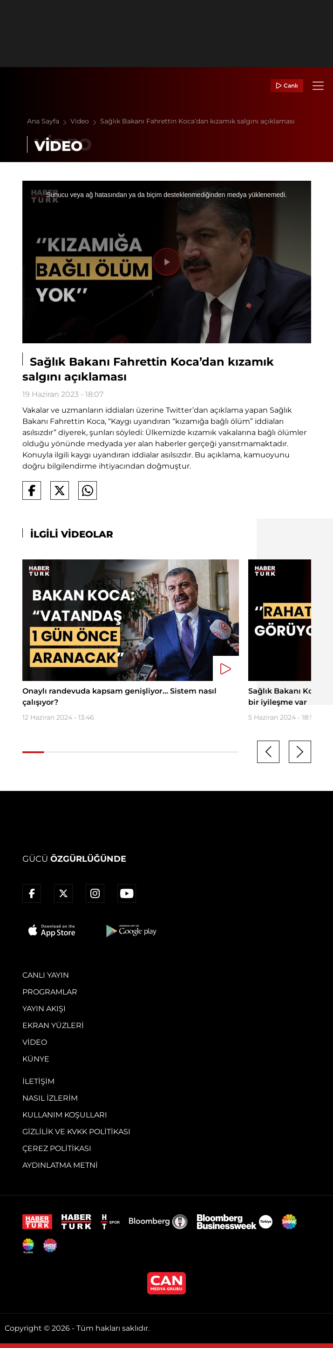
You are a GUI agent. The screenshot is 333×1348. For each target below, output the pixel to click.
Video (85, 121)
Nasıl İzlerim (50, 1098)
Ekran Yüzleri (53, 1025)
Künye (35, 1059)
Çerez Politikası (56, 1148)
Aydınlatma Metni (60, 1165)
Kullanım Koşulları (64, 1114)
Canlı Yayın (45, 975)
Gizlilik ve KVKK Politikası (76, 1131)
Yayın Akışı (44, 1008)
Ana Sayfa (48, 121)
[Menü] (318, 85)
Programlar (49, 991)
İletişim (38, 1081)
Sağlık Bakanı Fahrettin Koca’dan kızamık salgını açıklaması (197, 121)
